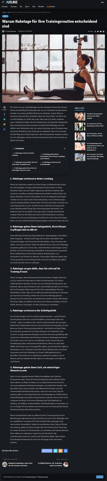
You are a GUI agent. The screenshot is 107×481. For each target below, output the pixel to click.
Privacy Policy (30, 477)
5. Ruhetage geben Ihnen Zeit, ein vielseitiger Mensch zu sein (25, 169)
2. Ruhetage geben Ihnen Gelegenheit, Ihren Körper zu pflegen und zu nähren (53, 156)
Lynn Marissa (11, 31)
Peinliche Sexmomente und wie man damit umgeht (95, 116)
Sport (5, 16)
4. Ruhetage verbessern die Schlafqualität (51, 163)
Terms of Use (44, 477)
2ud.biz (11, 2)
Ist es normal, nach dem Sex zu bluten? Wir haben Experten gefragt (95, 156)
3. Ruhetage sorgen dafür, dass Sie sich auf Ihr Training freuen (24, 163)
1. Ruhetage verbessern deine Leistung (24, 154)
